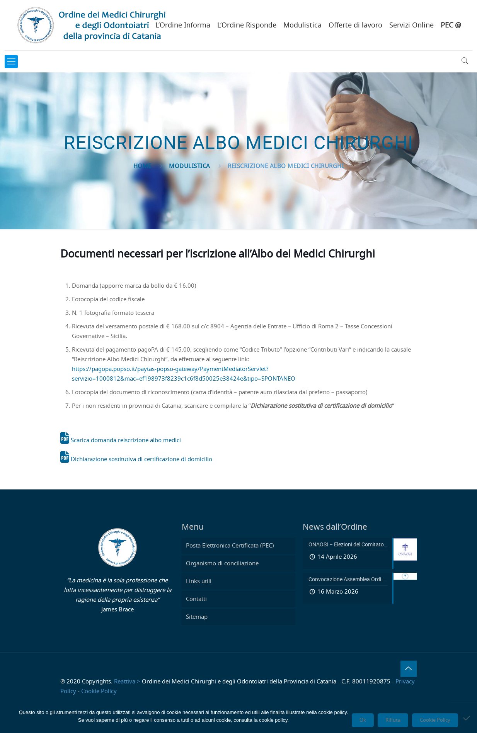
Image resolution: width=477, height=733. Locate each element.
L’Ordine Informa (182, 25)
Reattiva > (127, 682)
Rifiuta (392, 720)
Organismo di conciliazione (222, 563)
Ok (362, 720)
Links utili (198, 581)
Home (142, 166)
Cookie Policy (99, 691)
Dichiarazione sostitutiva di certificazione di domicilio (136, 459)
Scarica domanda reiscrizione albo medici (120, 440)
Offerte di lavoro (355, 25)
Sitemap (197, 617)
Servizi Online (411, 25)
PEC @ (451, 25)
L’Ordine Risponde (246, 25)
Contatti (196, 599)
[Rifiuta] (467, 718)
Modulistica (302, 25)
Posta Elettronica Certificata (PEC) (230, 546)
